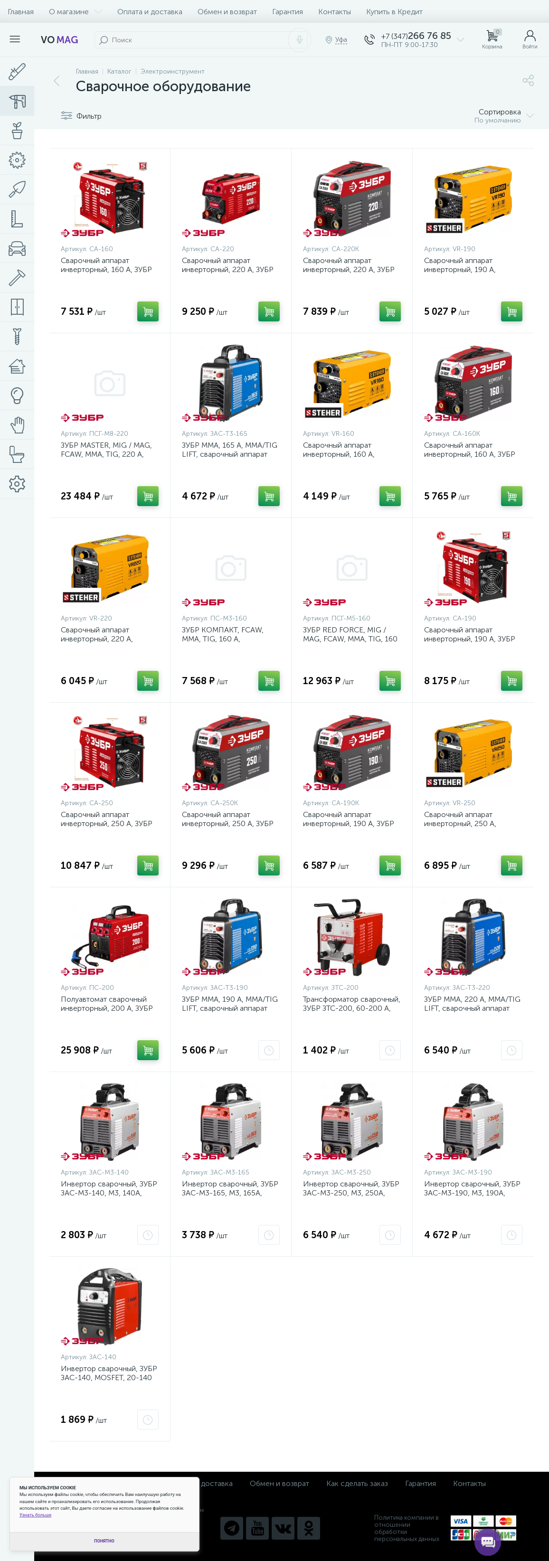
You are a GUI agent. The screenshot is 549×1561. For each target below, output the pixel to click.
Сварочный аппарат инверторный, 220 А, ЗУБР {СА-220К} (349, 269)
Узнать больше (35, 1514)
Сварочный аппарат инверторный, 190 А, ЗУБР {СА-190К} (348, 823)
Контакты (334, 11)
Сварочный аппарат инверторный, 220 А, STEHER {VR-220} (97, 638)
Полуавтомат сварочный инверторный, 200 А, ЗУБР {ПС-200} (107, 1008)
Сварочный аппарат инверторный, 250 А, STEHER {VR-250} (460, 823)
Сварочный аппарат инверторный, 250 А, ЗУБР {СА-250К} (228, 823)
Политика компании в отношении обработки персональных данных (406, 1528)
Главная (21, 11)
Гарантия (287, 11)
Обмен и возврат (227, 11)
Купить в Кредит (394, 11)
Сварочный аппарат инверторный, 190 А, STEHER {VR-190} (460, 269)
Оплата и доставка (149, 11)
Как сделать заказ (357, 1483)
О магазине (75, 11)
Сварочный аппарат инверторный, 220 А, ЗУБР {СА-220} (228, 269)
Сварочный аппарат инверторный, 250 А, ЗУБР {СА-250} (106, 823)
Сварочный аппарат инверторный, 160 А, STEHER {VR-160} (339, 454)
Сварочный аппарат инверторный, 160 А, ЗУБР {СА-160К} (469, 454)
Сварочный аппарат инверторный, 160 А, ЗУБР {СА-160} (106, 269)
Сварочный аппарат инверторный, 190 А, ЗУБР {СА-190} (469, 638)
